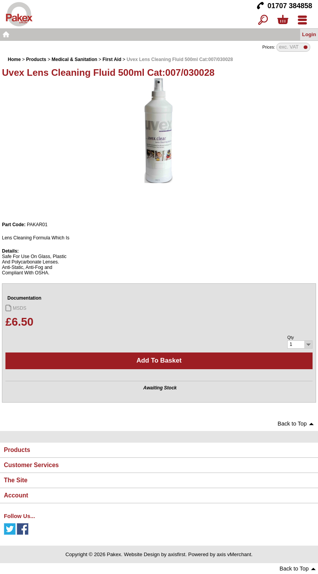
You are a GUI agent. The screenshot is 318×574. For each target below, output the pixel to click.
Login (309, 34)
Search (263, 20)
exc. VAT (289, 47)
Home (6, 34)
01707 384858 (289, 6)
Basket (282, 20)
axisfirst (176, 554)
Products (36, 59)
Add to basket (159, 360)
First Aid (112, 59)
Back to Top (292, 423)
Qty (290, 337)
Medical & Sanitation (74, 59)
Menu (302, 20)
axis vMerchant (234, 554)
